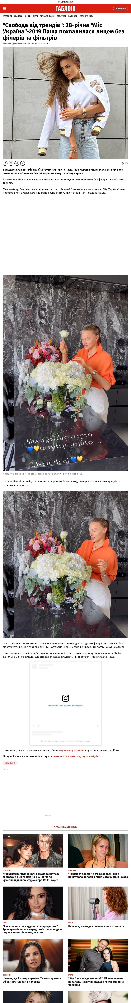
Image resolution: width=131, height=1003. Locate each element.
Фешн (27, 16)
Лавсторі (61, 16)
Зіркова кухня (47, 16)
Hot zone (72, 16)
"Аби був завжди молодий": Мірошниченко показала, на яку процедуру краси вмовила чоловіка (96, 981)
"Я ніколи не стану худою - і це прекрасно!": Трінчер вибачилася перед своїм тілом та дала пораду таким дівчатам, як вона (32, 929)
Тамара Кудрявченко (13, 43)
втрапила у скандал (71, 750)
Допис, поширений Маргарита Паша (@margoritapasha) (66, 741)
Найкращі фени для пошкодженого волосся (96, 926)
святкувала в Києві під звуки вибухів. (76, 756)
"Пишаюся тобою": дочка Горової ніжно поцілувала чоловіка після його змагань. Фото (98, 875)
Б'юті (35, 16)
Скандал (18, 16)
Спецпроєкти (86, 16)
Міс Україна (10, 763)
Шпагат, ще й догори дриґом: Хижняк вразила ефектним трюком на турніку (32, 980)
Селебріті (7, 16)
